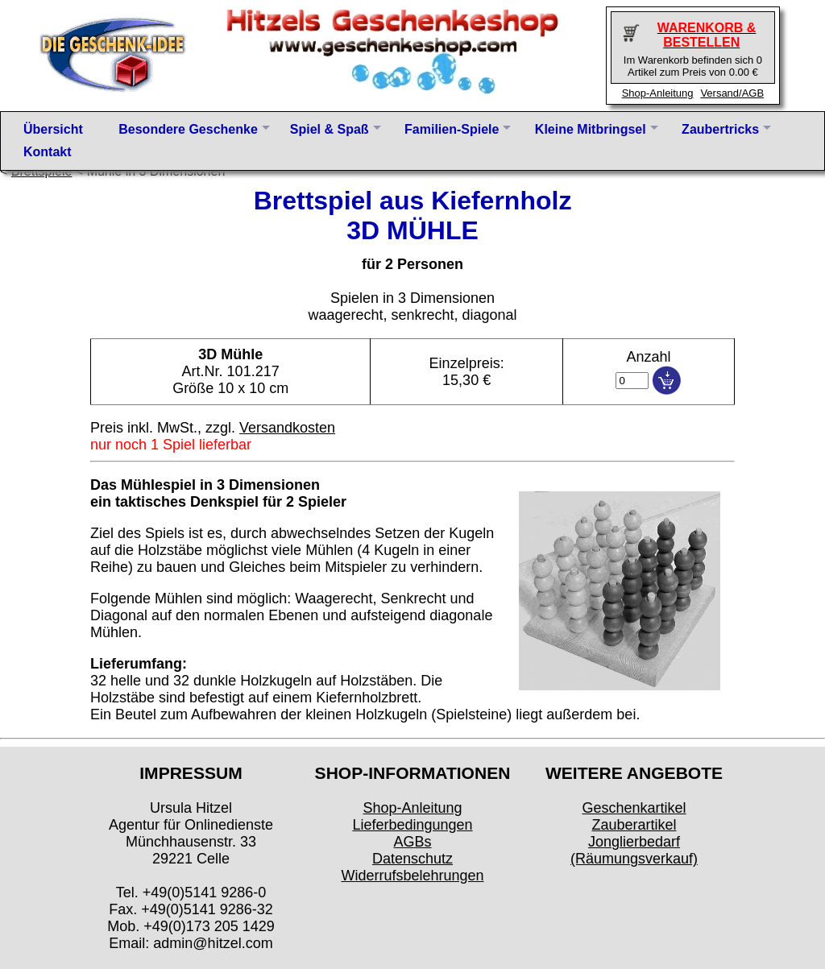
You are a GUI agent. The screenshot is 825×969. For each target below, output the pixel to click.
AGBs (412, 842)
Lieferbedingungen (412, 825)
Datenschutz (412, 859)
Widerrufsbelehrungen (412, 876)
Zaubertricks (720, 129)
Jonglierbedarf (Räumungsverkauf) (634, 850)
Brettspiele (42, 171)
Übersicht (53, 129)
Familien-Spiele (451, 129)
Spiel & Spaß (329, 129)
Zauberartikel (633, 825)
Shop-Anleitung (658, 93)
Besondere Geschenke (188, 129)
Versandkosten (287, 428)
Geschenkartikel (634, 808)
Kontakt (47, 152)
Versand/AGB (732, 93)
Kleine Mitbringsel (590, 129)
